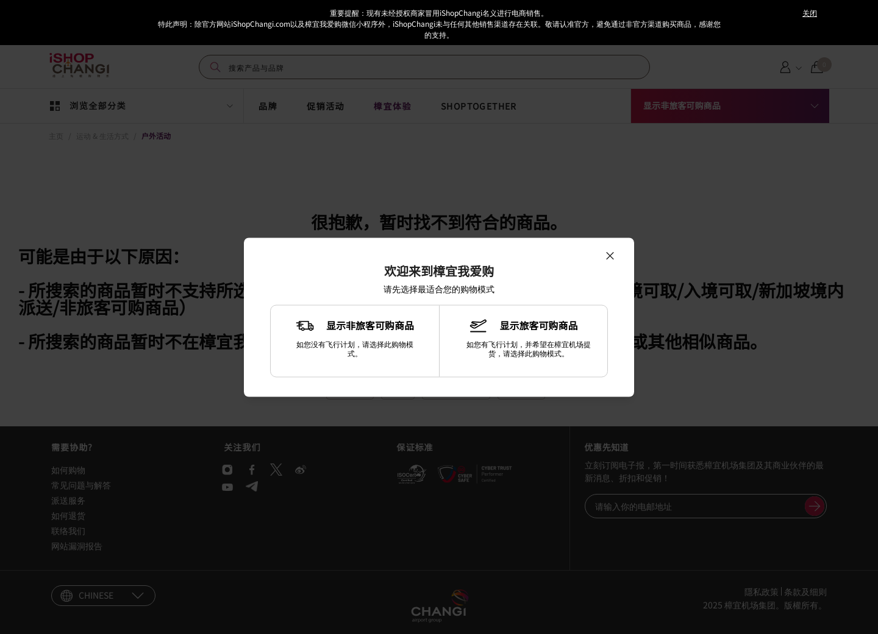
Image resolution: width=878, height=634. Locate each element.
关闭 (809, 12)
